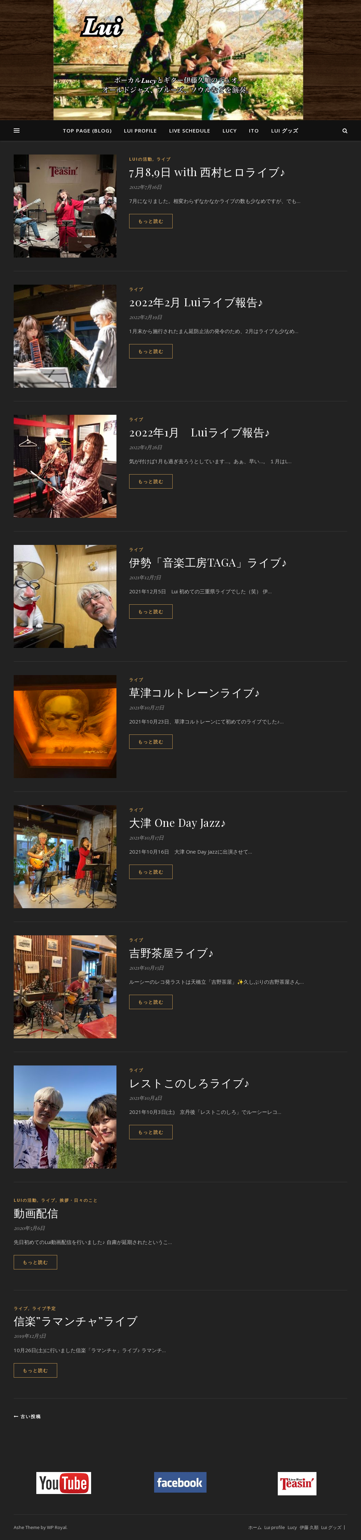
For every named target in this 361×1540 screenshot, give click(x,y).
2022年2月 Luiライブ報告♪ (196, 301)
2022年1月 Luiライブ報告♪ (199, 431)
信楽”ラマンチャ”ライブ (76, 1320)
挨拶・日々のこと (79, 1200)
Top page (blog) (87, 130)
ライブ (164, 159)
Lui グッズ (284, 130)
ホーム (255, 1527)
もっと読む (151, 221)
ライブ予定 (44, 1308)
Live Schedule (189, 130)
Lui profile (140, 130)
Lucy (230, 130)
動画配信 (36, 1212)
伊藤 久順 (309, 1527)
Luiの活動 (140, 159)
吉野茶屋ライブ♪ (171, 952)
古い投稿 (27, 1416)
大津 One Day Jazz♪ (177, 822)
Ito (254, 130)
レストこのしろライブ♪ (189, 1082)
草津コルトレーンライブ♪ (194, 692)
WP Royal (56, 1527)
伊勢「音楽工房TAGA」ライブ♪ (208, 562)
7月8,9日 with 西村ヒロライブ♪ (207, 171)
